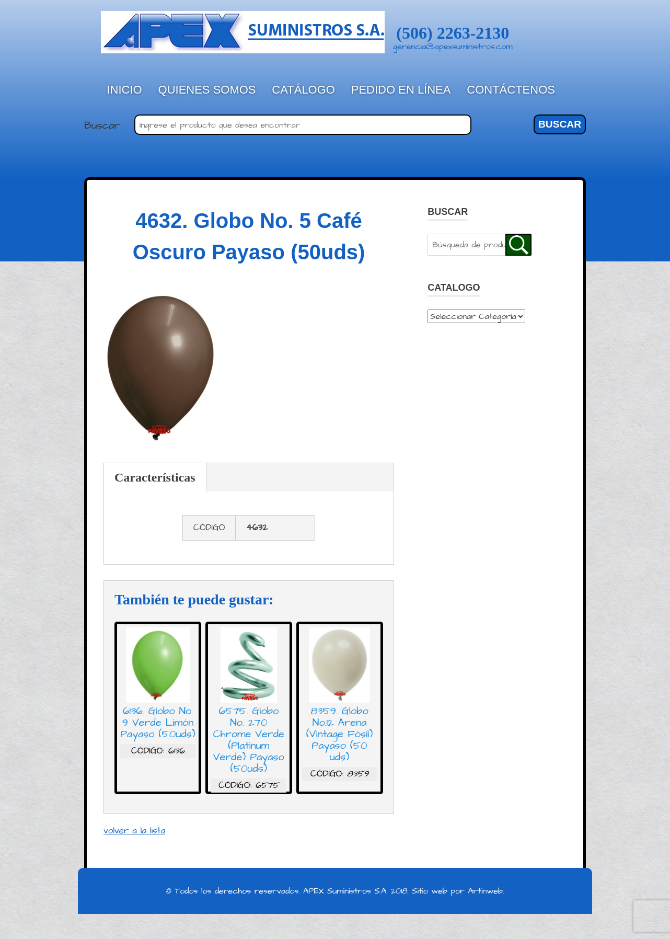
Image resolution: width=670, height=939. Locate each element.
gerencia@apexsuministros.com (453, 46)
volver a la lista (134, 831)
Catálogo (303, 89)
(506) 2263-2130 (452, 33)
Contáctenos (511, 89)
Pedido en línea (401, 89)
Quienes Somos (207, 89)
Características (154, 477)
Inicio (124, 89)
